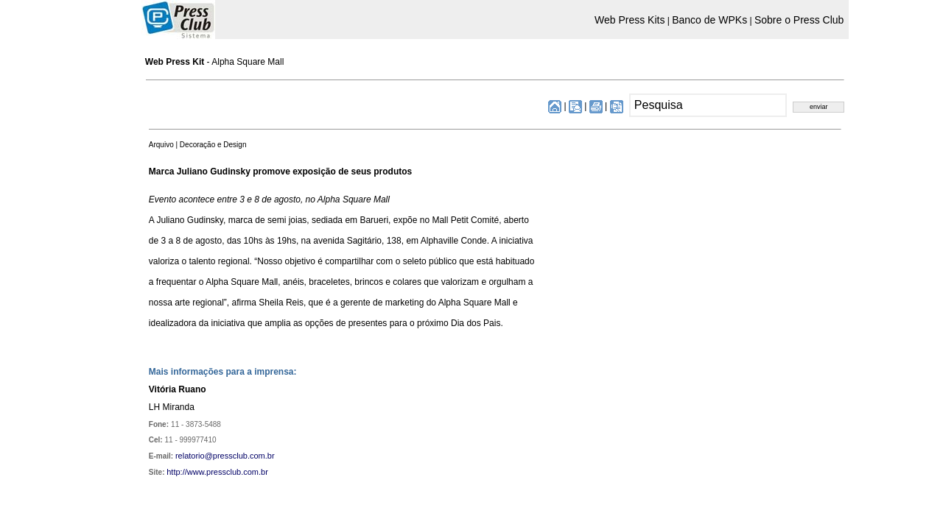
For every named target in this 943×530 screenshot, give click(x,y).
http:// (176, 471)
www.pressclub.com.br (227, 471)
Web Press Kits (630, 20)
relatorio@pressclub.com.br (225, 455)
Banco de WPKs (709, 20)
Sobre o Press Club (799, 20)
